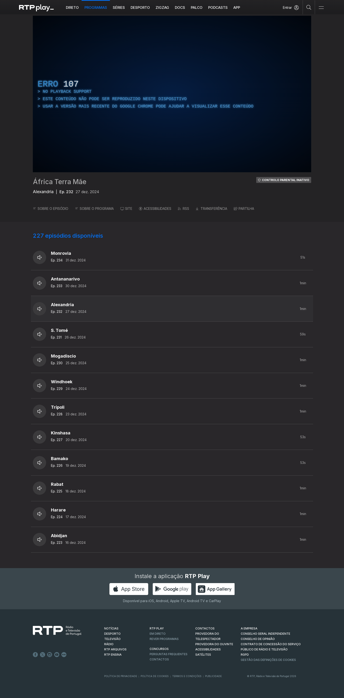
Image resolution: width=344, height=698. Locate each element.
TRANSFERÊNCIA (211, 208)
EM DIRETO (158, 633)
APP (236, 7)
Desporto (140, 7)
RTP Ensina (113, 654)
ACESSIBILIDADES (155, 208)
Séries (119, 7)
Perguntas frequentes (168, 654)
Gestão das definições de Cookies (268, 660)
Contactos (159, 659)
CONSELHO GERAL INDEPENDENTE (265, 633)
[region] (172, 94)
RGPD (245, 654)
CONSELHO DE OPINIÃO (258, 639)
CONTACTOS (205, 628)
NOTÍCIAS (111, 628)
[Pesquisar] (309, 7)
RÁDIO (108, 644)
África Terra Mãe (59, 182)
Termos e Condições (186, 676)
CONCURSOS (159, 649)
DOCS (180, 7)
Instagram (49, 654)
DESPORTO (112, 633)
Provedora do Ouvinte (214, 644)
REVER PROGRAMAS (164, 639)
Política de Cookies (155, 676)
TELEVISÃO (112, 639)
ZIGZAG (162, 7)
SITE (126, 208)
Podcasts (218, 7)
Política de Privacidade (120, 676)
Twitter (42, 654)
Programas (95, 7)
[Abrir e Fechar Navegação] (321, 7)
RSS (183, 208)
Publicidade (213, 676)
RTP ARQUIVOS (115, 649)
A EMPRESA (249, 628)
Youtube (56, 654)
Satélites (203, 654)
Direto (72, 7)
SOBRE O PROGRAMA (94, 208)
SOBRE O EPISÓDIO (50, 208)
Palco (196, 7)
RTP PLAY (157, 628)
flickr (64, 654)
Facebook (35, 654)
